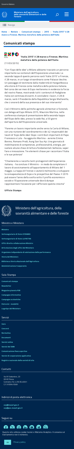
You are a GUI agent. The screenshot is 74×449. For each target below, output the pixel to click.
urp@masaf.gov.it (11, 404)
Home (4, 31)
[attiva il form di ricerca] (57, 14)
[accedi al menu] (66, 14)
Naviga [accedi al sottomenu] (9, 25)
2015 (46, 31)
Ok (8, 442)
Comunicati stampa (31, 31)
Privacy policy (19, 442)
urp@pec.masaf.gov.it (13, 407)
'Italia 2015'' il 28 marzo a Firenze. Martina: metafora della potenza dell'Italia (35, 33)
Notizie (14, 31)
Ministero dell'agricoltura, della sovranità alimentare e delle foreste (30, 14)
